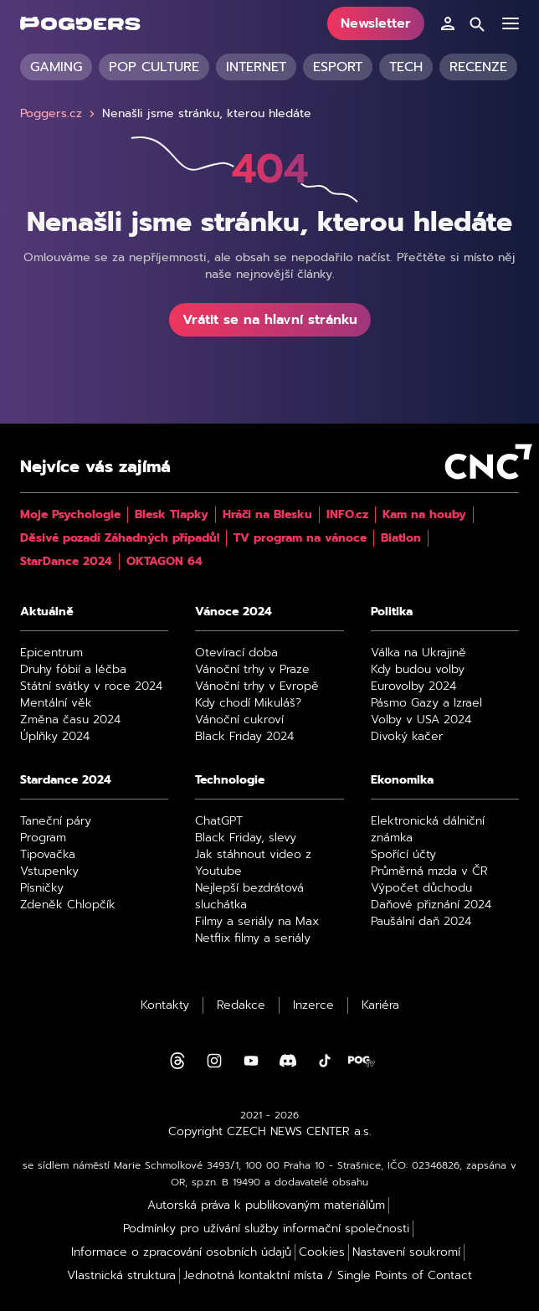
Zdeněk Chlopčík (68, 905)
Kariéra (380, 1005)
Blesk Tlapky (171, 514)
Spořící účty (403, 854)
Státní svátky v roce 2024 (91, 686)
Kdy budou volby (418, 669)
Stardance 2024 (65, 780)
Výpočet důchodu (421, 888)
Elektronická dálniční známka (428, 829)
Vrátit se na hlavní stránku (269, 320)
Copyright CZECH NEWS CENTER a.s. (270, 1131)
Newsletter (376, 23)
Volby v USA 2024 (421, 720)
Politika (392, 612)
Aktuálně (47, 612)
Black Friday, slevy (245, 838)
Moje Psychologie (70, 514)
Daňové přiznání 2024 (431, 905)
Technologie (229, 780)
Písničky (42, 888)
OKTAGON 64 (164, 561)
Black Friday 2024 (244, 736)
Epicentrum (51, 653)
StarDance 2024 (66, 561)
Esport (337, 67)
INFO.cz (347, 514)
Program (43, 838)
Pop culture (154, 67)
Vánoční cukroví (239, 720)
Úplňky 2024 (55, 736)
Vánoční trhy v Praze (252, 669)
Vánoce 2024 (233, 612)
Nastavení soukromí (406, 1252)
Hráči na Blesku (267, 514)
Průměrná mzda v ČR (429, 871)
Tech (406, 67)
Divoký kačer (407, 736)
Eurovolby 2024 (413, 686)
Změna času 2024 (70, 720)
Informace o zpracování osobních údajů (181, 1252)
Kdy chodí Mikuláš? (248, 703)
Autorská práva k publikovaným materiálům (266, 1205)
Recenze (478, 67)
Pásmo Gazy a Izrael (426, 703)
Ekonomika (402, 780)
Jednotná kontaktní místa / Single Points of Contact (327, 1275)
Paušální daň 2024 (421, 921)
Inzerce (313, 1005)
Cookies (322, 1252)
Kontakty (165, 1005)
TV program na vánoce (300, 538)
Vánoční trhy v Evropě (257, 686)
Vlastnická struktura (121, 1275)
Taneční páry (55, 821)
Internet (256, 67)
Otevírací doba (236, 653)
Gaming (56, 67)
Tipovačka (47, 854)
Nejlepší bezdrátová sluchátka (249, 896)
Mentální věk (56, 703)
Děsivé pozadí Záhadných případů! (119, 538)
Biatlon (401, 538)
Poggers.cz (59, 113)
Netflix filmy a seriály (253, 938)
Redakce (241, 1005)
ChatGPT (219, 821)
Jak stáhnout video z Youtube (253, 863)
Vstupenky (49, 871)
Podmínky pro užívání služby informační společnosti (266, 1229)
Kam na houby (424, 514)
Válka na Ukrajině (418, 653)
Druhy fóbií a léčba (73, 669)
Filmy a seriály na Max (257, 921)
